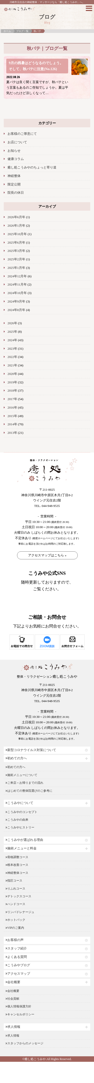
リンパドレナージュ (20, 912)
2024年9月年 (16, 301)
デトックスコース (18, 896)
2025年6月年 (16, 242)
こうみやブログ (18, 965)
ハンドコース (15, 904)
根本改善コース (17, 865)
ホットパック (15, 920)
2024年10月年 (17, 293)
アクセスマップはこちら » (47, 555)
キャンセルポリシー (20, 1014)
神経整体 (14, 176)
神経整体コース (17, 873)
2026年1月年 (16, 225)
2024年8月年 (16, 310)
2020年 (12, 374)
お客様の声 (15, 940)
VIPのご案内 (15, 927)
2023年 (12, 348)
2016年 (12, 407)
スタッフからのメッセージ (24, 1043)
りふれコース (15, 888)
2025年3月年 (16, 251)
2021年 (12, 365)
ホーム (7, 31)
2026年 (12, 323)
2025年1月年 (16, 268)
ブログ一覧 (22, 31)
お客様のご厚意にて (22, 134)
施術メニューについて (21, 775)
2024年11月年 (17, 284)
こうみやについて (19, 803)
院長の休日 (16, 192)
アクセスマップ (18, 973)
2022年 (12, 357)
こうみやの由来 (17, 819)
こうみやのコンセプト (21, 812)
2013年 (12, 433)
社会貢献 (12, 998)
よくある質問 (16, 957)
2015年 (12, 416)
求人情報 (13, 1027)
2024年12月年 (17, 276)
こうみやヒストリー (20, 827)
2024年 (12, 340)
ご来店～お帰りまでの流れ (24, 782)
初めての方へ (16, 758)
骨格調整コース (17, 857)
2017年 (12, 399)
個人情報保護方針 (18, 1006)
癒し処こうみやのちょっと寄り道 (32, 167)
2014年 (12, 424)
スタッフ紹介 (16, 948)
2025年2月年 (16, 259)
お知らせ (14, 151)
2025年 (12, 331)
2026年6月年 (16, 217)
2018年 (12, 390)
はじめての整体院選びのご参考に (29, 790)
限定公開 (14, 184)
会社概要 (13, 982)
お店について (17, 142)
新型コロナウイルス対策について (31, 750)
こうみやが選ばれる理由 (24, 840)
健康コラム (16, 159)
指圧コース (14, 880)
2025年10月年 (17, 234)
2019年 (12, 382)
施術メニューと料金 (21, 848)
